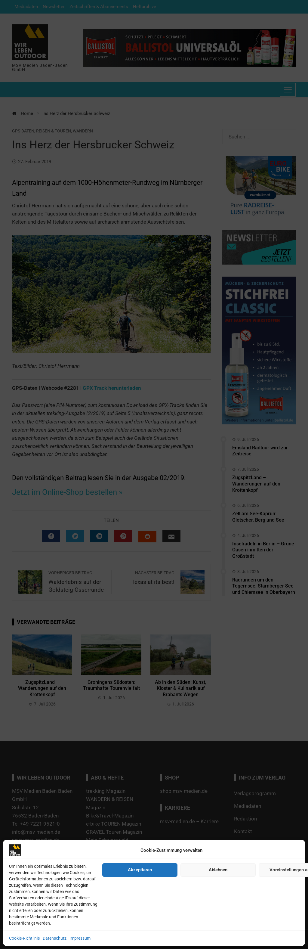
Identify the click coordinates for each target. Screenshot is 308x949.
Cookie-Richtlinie (24, 938)
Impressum (80, 938)
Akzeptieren (140, 870)
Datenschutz (54, 938)
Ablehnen (218, 870)
